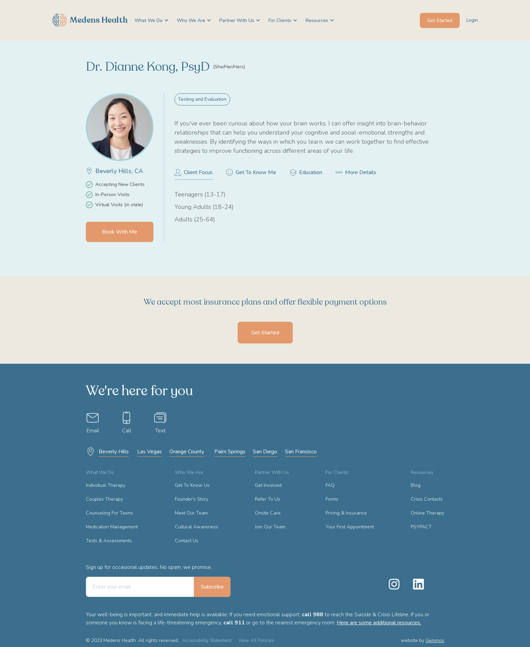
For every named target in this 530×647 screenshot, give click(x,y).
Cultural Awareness (196, 527)
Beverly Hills (114, 451)
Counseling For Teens (109, 513)
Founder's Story (191, 499)
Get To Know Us (192, 485)
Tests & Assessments (109, 540)
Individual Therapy (105, 485)
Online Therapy (427, 513)
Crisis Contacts (427, 499)
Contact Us (186, 540)
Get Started (439, 20)
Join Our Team (270, 527)
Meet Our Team (191, 513)
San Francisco (301, 451)
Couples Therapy (104, 499)
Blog (415, 485)
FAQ (330, 485)
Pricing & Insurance (346, 513)
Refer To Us (267, 499)
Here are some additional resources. (379, 622)
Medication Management (112, 527)
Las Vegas (149, 451)
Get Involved (268, 485)
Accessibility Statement (207, 640)
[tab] (193, 174)
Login (472, 20)
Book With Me (119, 232)
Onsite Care (268, 513)
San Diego (265, 451)
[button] (149, 20)
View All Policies (256, 640)
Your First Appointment (350, 527)
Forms (332, 499)
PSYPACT (421, 527)
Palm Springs (229, 451)
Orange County (186, 451)
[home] (90, 20)
